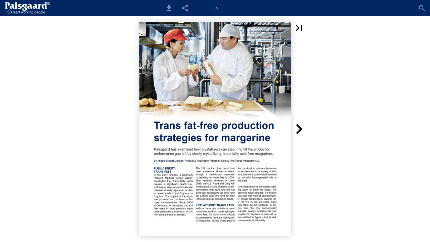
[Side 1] (215, 8)
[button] (169, 8)
